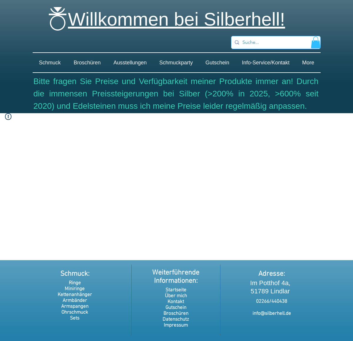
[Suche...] (275, 42)
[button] (316, 42)
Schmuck (74, 274)
